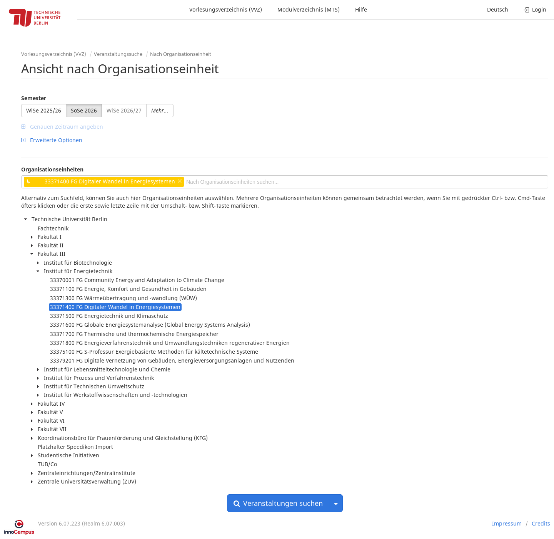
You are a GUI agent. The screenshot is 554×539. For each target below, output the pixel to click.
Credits (541, 523)
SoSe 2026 (84, 110)
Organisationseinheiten (52, 169)
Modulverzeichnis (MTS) (308, 9)
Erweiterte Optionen (51, 140)
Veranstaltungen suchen (278, 503)
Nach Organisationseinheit (180, 53)
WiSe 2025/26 (43, 110)
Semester (33, 98)
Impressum (507, 523)
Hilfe (361, 9)
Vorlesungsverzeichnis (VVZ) (225, 9)
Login (535, 9)
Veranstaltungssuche (118, 53)
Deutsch (497, 9)
